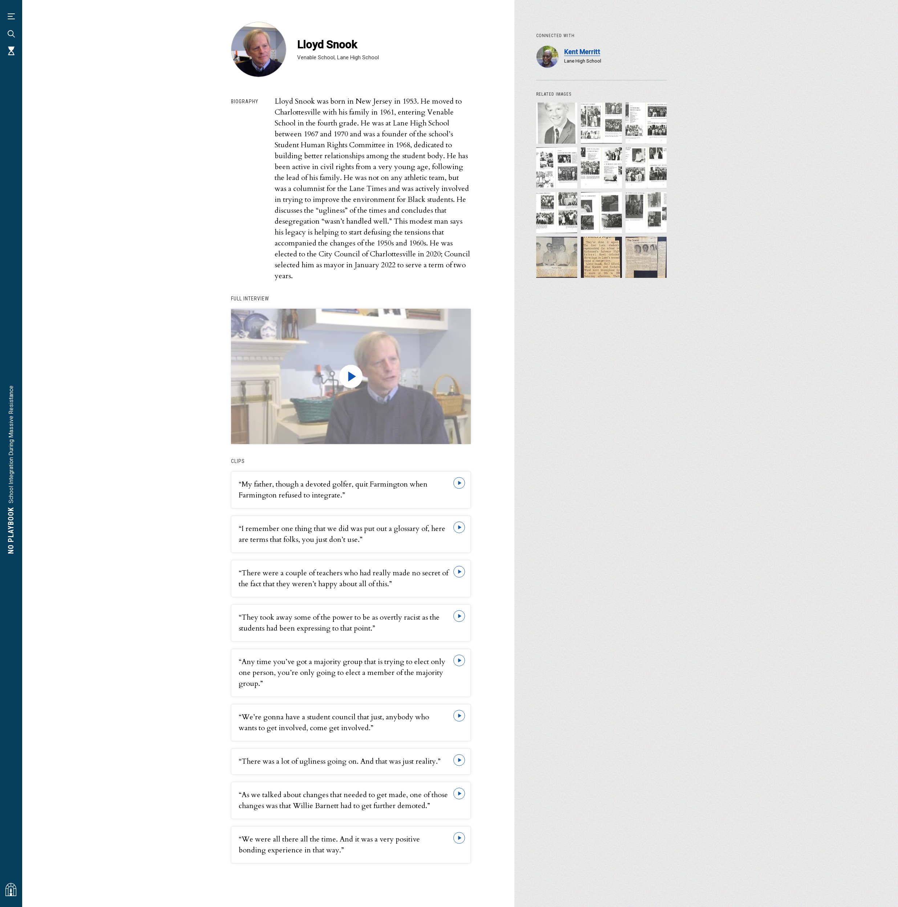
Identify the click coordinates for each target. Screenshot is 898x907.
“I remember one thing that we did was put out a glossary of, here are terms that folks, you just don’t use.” (342, 534)
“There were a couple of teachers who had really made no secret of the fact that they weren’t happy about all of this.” (343, 578)
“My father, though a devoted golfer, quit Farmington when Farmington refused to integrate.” (333, 489)
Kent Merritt (582, 52)
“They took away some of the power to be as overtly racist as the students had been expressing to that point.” (339, 622)
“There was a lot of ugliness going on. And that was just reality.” (340, 761)
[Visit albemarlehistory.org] (10, 889)
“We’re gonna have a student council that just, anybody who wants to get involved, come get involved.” (334, 722)
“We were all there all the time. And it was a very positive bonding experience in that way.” (329, 844)
